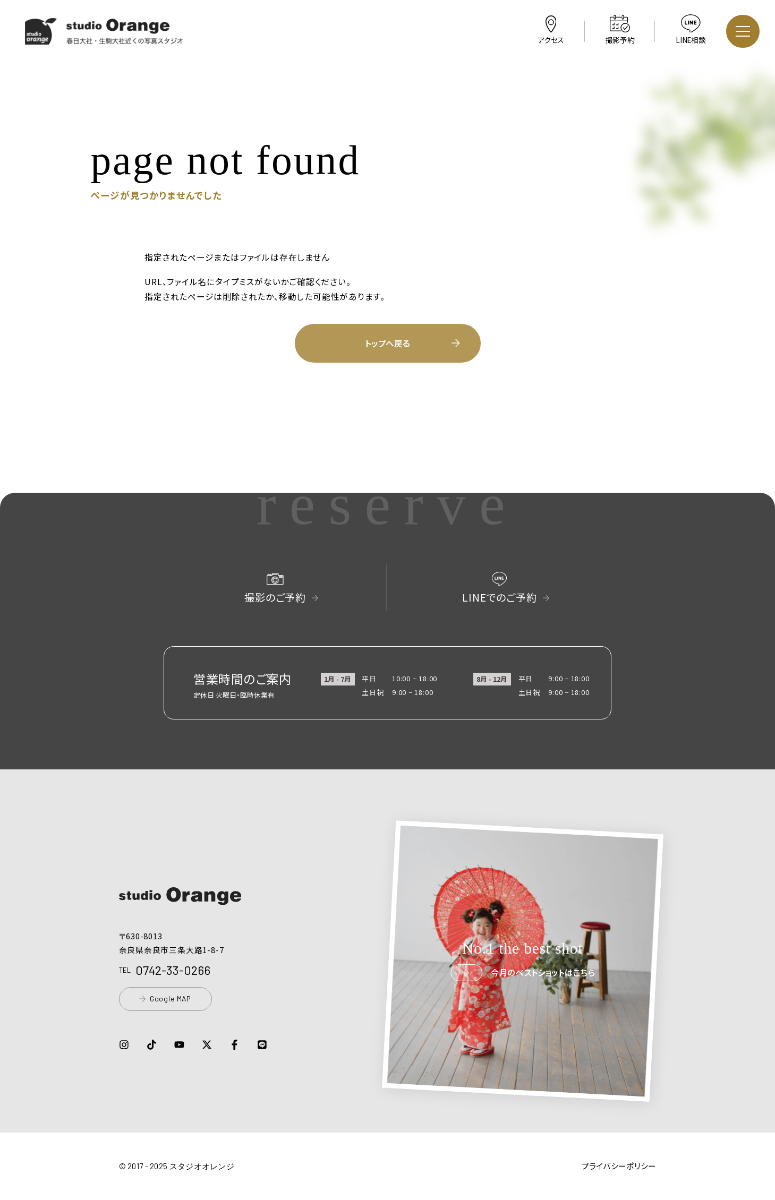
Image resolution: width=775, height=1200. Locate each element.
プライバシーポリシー (619, 1165)
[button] (104, 37)
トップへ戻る (412, 343)
